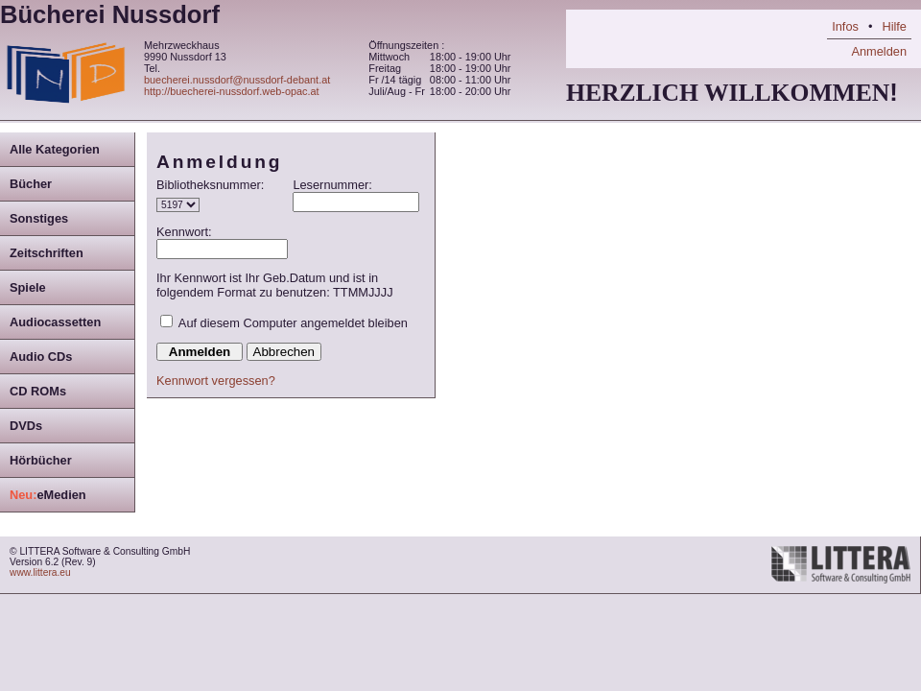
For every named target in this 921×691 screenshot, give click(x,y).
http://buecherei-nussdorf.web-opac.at (231, 91)
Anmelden (879, 51)
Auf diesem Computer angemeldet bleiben (293, 323)
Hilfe (894, 26)
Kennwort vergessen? (215, 380)
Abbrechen (284, 352)
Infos (845, 26)
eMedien (48, 495)
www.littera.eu (40, 572)
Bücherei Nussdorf (110, 14)
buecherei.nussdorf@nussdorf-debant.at (237, 79)
